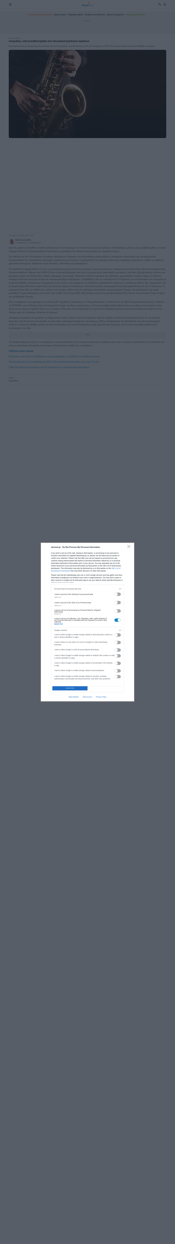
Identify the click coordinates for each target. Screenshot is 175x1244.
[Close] (129, 547)
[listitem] (87, 589)
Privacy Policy (101, 697)
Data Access (87, 697)
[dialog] (87, 622)
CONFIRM (69, 688)
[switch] (117, 594)
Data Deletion (74, 697)
